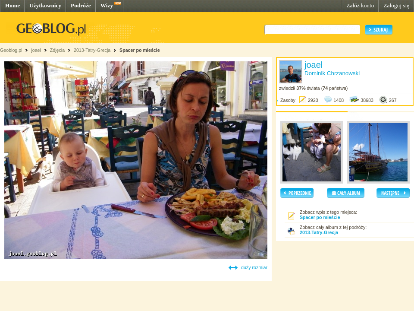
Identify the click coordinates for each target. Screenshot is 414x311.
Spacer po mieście (139, 50)
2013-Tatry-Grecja (92, 50)
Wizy (106, 5)
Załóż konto (360, 5)
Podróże (81, 5)
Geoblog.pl (11, 50)
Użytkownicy (45, 5)
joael (36, 50)
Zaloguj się (396, 5)
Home (12, 5)
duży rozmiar (254, 267)
